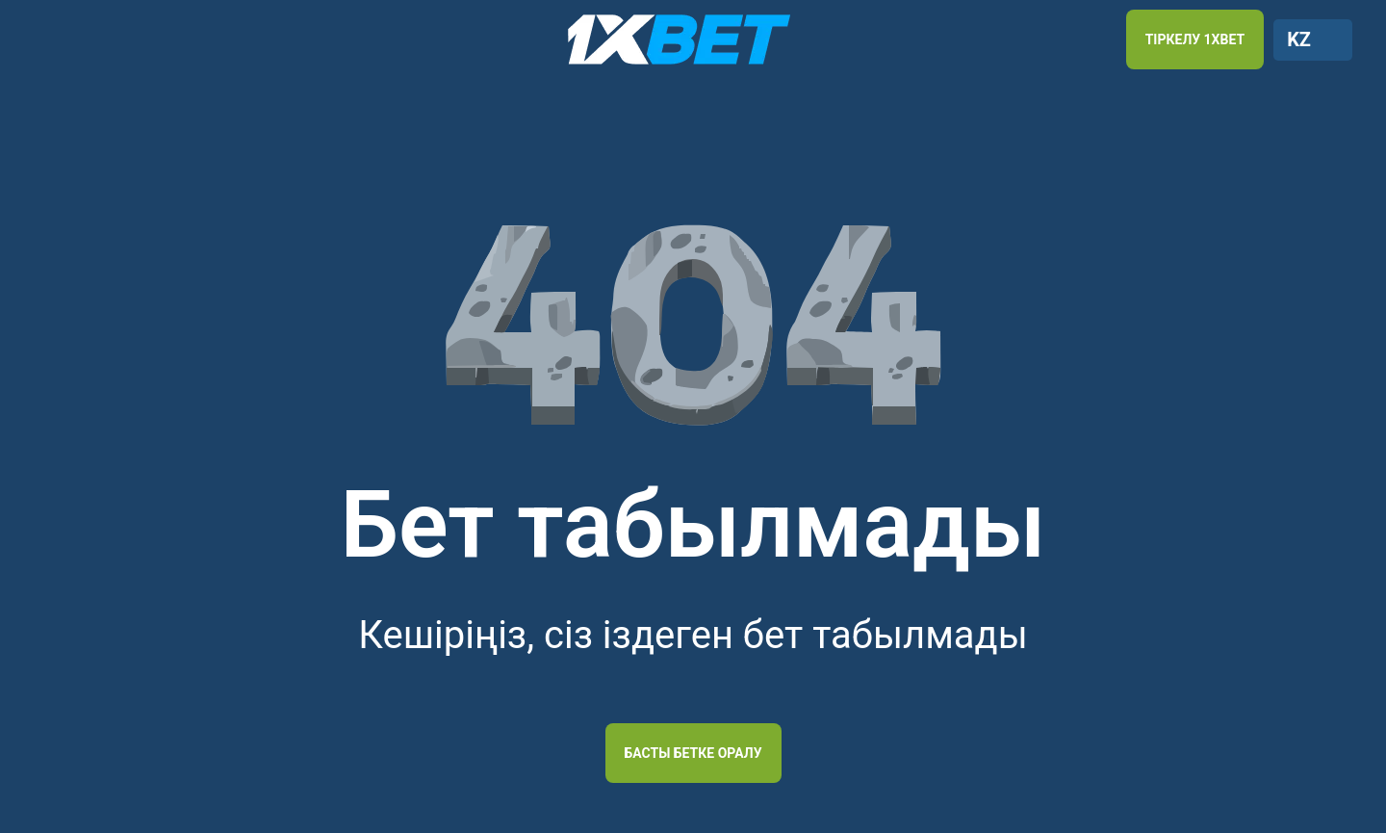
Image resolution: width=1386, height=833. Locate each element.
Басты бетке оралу (693, 753)
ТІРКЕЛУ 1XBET (1195, 39)
